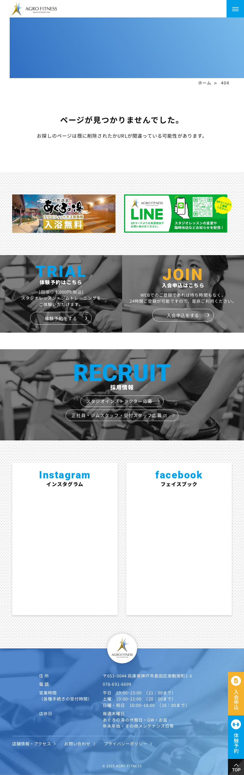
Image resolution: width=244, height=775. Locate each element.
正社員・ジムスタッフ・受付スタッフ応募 (119, 415)
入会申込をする (183, 315)
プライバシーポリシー (125, 743)
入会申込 (236, 699)
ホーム (204, 83)
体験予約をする (61, 318)
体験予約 (236, 743)
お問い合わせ (77, 743)
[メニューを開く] (235, 8)
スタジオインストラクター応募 (119, 401)
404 (225, 83)
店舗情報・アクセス (31, 743)
